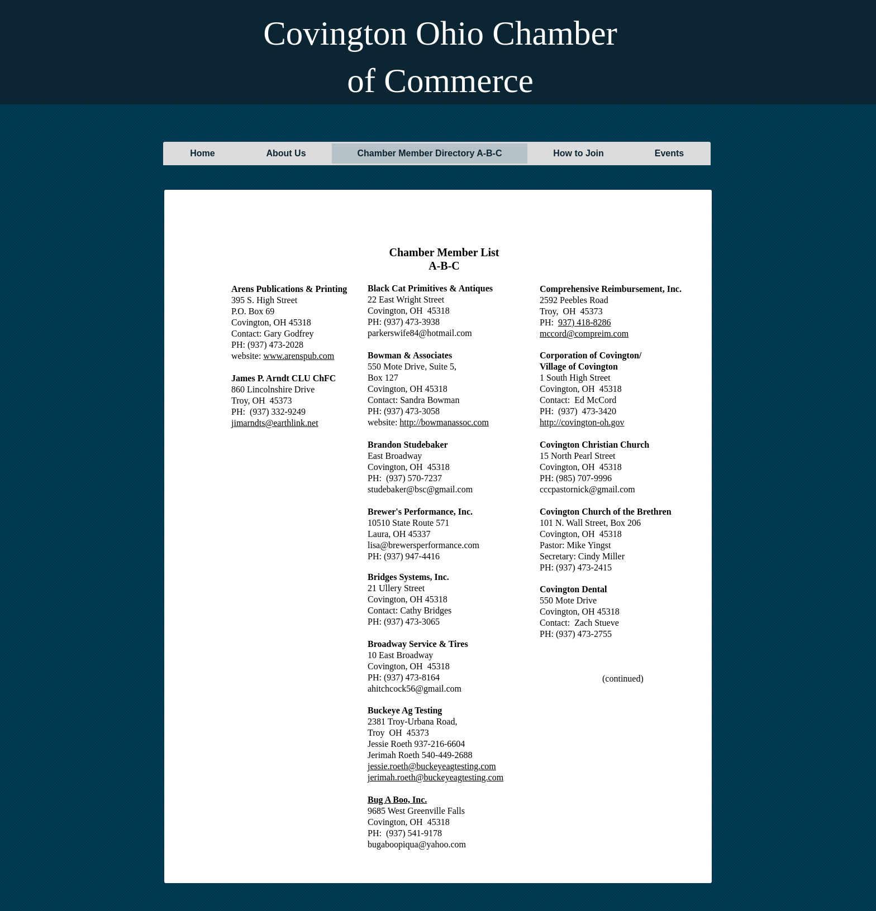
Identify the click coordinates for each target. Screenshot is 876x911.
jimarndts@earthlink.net (274, 423)
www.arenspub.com (298, 356)
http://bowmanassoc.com (444, 422)
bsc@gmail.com (444, 489)
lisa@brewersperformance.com (423, 545)
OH (395, 732)
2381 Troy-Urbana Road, (412, 721)
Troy (376, 732)
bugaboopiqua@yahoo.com (417, 844)
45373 (418, 732)
